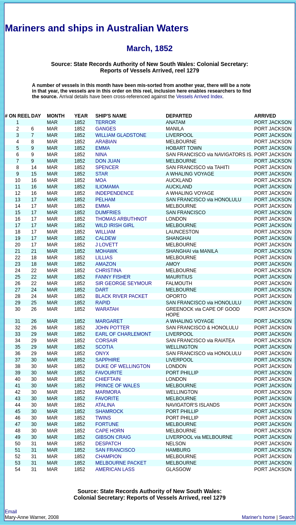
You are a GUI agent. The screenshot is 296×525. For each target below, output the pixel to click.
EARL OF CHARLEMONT (123, 334)
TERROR (106, 122)
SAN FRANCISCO (115, 450)
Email (11, 512)
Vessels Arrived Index (199, 96)
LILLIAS (104, 257)
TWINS (103, 418)
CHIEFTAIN (108, 379)
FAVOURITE (109, 373)
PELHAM (105, 200)
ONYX (102, 353)
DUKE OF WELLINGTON (123, 366)
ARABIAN (106, 142)
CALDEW (106, 238)
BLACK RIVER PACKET (122, 296)
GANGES (106, 129)
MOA (101, 180)
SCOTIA (105, 347)
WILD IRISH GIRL (115, 225)
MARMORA (108, 392)
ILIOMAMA (107, 187)
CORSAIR (107, 340)
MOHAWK (107, 251)
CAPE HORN (110, 431)
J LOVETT (107, 245)
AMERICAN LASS (115, 469)
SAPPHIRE (108, 360)
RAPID (103, 303)
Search (286, 517)
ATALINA (105, 405)
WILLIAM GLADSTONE (121, 135)
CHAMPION (109, 456)
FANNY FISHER (113, 277)
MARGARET (109, 321)
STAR (102, 174)
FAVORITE (107, 398)
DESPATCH (108, 443)
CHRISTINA (109, 270)
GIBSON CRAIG (113, 437)
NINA (101, 154)
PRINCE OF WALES (118, 386)
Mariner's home (258, 517)
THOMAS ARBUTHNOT (122, 219)
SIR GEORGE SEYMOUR (124, 283)
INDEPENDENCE (115, 193)
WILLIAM (105, 232)
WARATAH (107, 309)
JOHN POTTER (113, 328)
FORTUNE (107, 424)
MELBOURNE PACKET (121, 463)
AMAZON (106, 264)
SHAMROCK (109, 411)
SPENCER (107, 167)
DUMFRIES (108, 212)
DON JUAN (108, 161)
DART (102, 290)
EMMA (103, 148)
